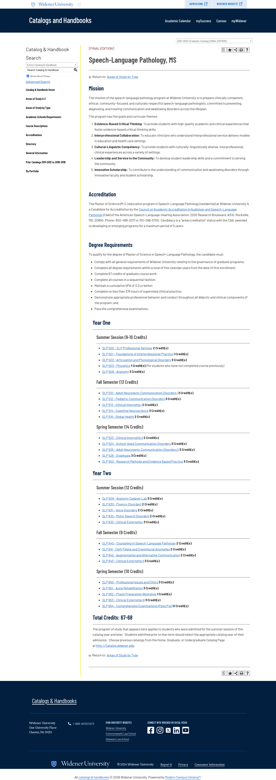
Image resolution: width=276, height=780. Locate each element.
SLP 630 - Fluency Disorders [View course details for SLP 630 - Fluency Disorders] (121, 504)
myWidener (239, 20)
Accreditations (34, 135)
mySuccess (203, 20)
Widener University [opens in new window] (116, 728)
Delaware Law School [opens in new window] (117, 739)
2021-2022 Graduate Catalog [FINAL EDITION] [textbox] (202, 41)
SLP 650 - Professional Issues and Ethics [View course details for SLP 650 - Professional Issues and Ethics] (130, 582)
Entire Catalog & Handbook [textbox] (42, 64)
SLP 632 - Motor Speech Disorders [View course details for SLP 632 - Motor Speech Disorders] (125, 516)
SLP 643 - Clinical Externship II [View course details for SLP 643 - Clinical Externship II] (123, 561)
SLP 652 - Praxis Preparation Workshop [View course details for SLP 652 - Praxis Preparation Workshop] (129, 594)
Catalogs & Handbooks (54, 700)
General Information (37, 153)
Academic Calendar (178, 20)
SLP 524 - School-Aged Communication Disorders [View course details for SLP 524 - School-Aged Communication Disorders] (136, 443)
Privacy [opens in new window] (183, 764)
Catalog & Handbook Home (40, 89)
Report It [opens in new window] (166, 764)
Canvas (221, 20)
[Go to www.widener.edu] (83, 4)
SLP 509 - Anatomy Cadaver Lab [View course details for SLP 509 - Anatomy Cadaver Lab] (124, 498)
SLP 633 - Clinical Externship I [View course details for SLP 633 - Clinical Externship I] (122, 522)
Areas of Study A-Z (36, 98)
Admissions (196, 4)
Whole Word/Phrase (40, 76)
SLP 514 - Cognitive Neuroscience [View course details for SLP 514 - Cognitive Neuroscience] (125, 411)
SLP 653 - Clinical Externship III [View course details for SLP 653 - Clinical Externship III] (123, 600)
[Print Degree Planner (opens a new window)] (224, 49)
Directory (31, 144)
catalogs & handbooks (93, 777)
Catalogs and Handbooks (60, 19)
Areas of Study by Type (38, 107)
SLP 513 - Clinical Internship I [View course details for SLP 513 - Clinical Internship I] (122, 405)
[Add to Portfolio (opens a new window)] (229, 49)
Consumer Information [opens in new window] (210, 764)
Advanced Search (38, 82)
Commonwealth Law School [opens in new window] (121, 733)
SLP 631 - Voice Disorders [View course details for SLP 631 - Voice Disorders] (119, 510)
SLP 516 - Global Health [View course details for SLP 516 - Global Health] (118, 416)
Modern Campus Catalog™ (183, 777)
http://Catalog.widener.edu (115, 645)
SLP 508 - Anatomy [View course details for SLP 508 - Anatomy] (115, 371)
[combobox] (214, 41)
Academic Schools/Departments (43, 117)
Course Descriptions (37, 126)
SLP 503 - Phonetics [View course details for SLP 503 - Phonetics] (116, 365)
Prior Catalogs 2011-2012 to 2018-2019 (46, 162)
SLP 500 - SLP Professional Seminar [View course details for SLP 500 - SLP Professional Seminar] (127, 348)
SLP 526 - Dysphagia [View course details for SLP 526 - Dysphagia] (116, 455)
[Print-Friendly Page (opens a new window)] (241, 49)
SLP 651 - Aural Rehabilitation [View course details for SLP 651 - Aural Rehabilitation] (122, 588)
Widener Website (227, 4)
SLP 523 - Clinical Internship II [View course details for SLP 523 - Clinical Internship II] (122, 438)
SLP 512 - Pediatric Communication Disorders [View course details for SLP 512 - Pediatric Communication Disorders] (133, 399)
